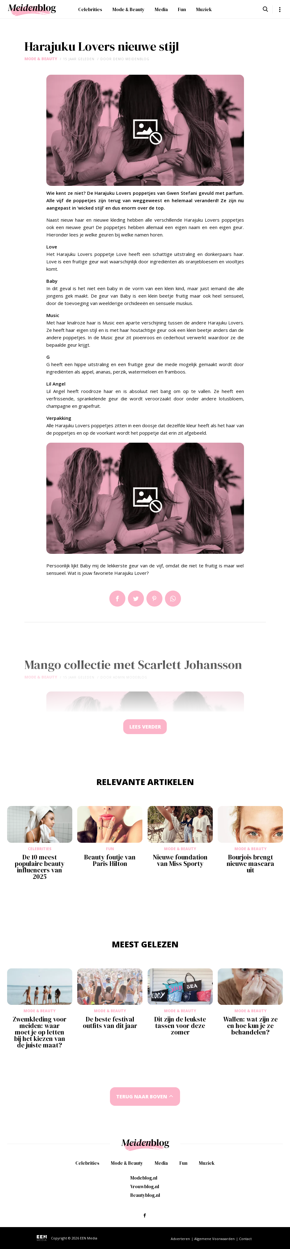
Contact (245, 1238)
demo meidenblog (131, 59)
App (173, 599)
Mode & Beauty (128, 9)
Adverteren (180, 1238)
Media (161, 9)
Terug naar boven (141, 1097)
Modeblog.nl (143, 1178)
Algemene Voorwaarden (214, 1238)
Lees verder (145, 727)
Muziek (204, 9)
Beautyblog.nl (145, 1195)
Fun (182, 9)
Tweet (136, 599)
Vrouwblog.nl (144, 1186)
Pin (154, 599)
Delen (117, 599)
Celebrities (90, 9)
